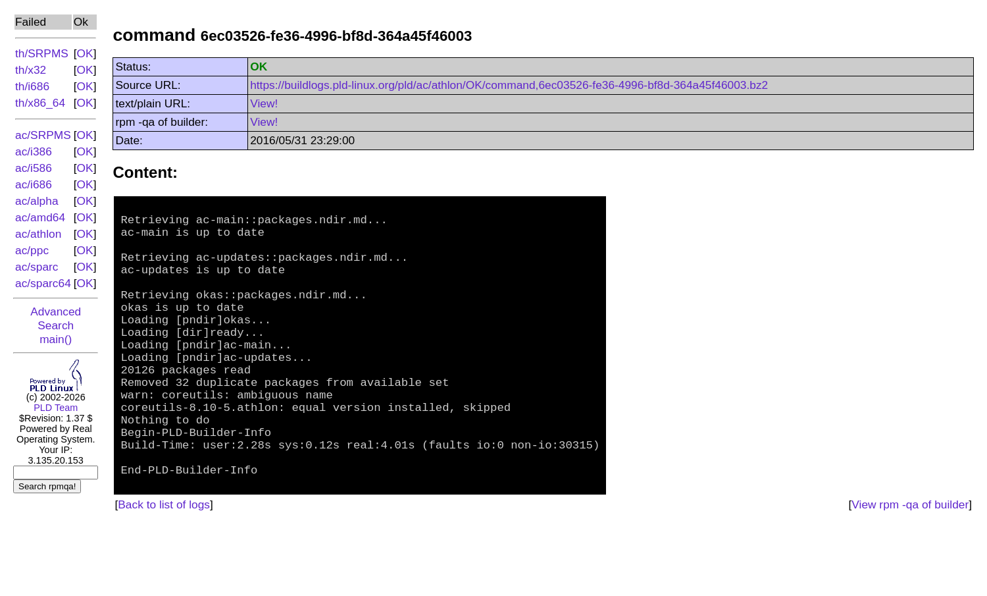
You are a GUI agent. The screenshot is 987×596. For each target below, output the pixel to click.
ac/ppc (32, 250)
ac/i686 (33, 184)
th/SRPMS (41, 53)
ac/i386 (33, 151)
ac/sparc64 (43, 283)
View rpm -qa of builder (910, 573)
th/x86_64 (40, 102)
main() (55, 339)
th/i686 (32, 86)
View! (264, 103)
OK (85, 53)
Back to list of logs (164, 573)
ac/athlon (38, 233)
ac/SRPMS (43, 135)
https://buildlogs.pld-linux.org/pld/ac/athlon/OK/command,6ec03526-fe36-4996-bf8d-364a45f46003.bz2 (509, 85)
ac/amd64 (40, 217)
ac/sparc (37, 266)
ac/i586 (33, 168)
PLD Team (56, 407)
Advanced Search (55, 318)
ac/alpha (37, 200)
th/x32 (30, 69)
